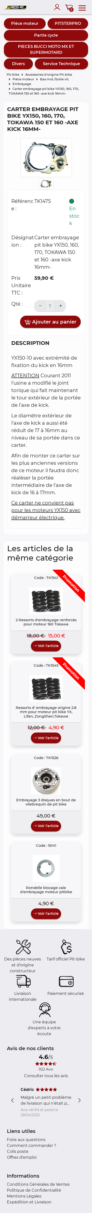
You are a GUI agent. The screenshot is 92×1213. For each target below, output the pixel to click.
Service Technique (61, 63)
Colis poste (17, 1151)
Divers (18, 63)
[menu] (82, 7)
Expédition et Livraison (29, 1202)
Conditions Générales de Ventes (38, 1184)
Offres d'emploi (22, 1157)
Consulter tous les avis (46, 1075)
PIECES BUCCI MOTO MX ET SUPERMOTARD (46, 49)
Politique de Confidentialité (34, 1190)
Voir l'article (46, 646)
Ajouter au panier (50, 322)
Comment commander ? (31, 1145)
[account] (58, 7)
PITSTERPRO (68, 23)
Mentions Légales (24, 1196)
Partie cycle (46, 35)
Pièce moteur (25, 23)
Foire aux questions (26, 1139)
